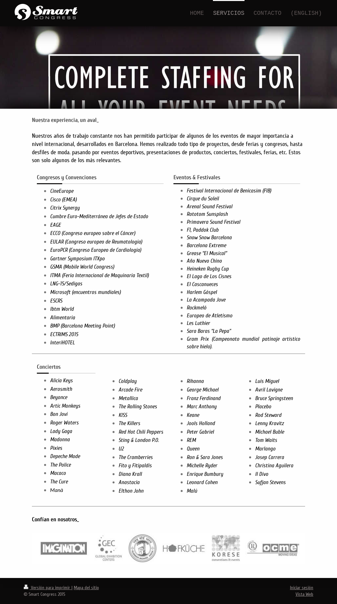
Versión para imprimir (47, 587)
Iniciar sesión (301, 587)
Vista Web (304, 594)
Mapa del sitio (86, 587)
